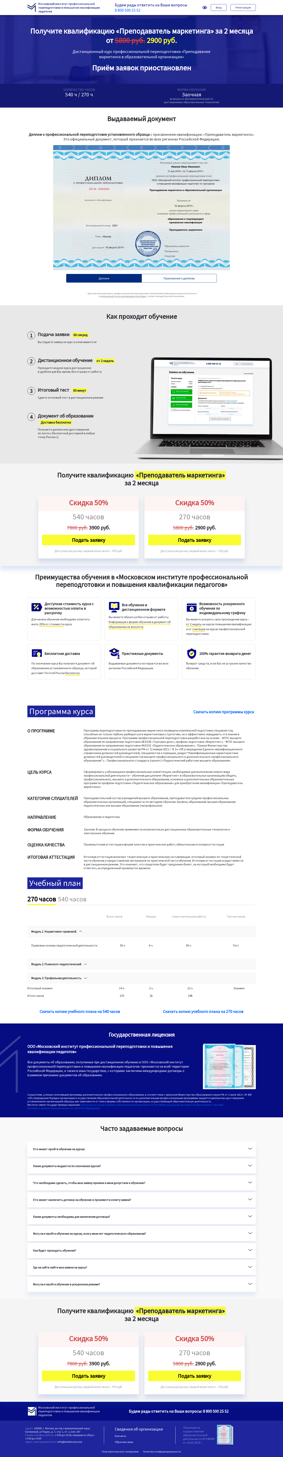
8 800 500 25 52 (127, 10)
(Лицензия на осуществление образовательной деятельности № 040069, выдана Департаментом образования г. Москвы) (151, 1104)
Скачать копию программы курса (223, 711)
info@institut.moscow (70, 1441)
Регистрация (243, 7)
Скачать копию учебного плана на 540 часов (80, 1011)
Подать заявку (88, 540)
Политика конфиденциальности (162, 1451)
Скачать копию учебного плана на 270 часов (203, 1011)
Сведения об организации (139, 1429)
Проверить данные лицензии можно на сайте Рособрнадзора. (63, 1108)
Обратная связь (124, 1442)
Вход (219, 7)
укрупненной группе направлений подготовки (123, 296)
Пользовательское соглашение (120, 1451)
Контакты (120, 1436)
